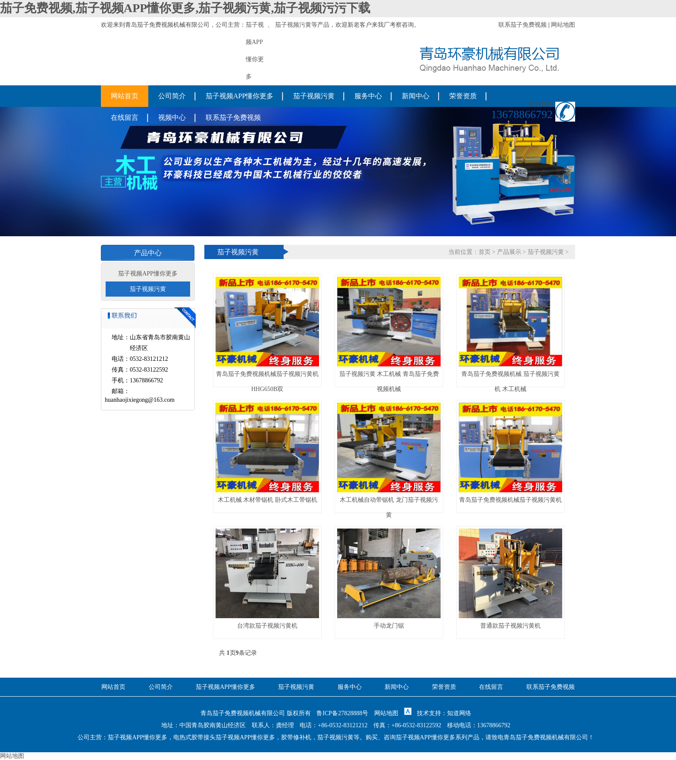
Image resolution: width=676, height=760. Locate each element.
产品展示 (509, 252)
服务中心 (368, 96)
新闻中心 (415, 96)
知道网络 (459, 713)
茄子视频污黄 (293, 25)
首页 (485, 252)
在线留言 (124, 117)
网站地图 (563, 25)
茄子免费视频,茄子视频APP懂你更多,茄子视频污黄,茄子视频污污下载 (185, 8)
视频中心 (172, 117)
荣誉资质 (463, 96)
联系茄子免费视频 (522, 25)
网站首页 (124, 96)
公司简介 (172, 96)
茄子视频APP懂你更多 (239, 96)
